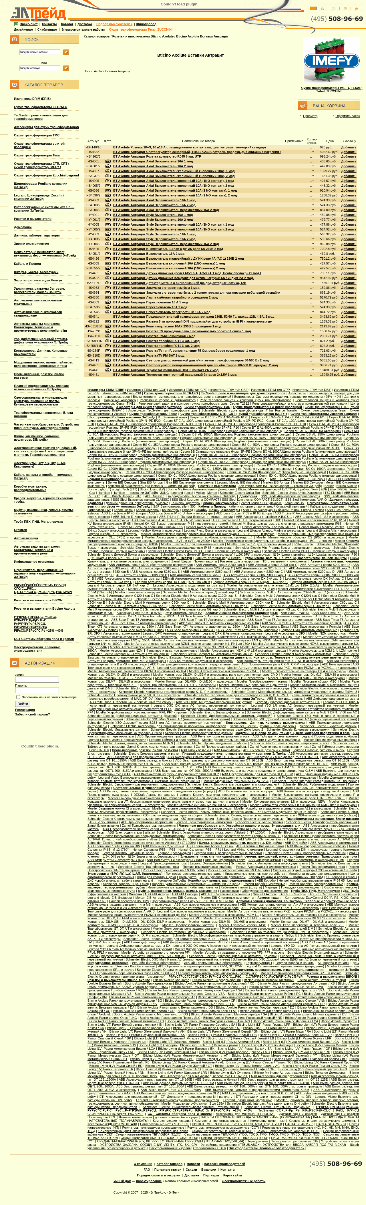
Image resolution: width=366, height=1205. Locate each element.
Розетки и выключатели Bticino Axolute (44, 608)
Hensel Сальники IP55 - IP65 (154, 849)
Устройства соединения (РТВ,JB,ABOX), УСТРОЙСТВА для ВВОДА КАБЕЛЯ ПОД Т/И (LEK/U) (273, 1144)
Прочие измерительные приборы (207, 866)
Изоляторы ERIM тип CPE (188, 389)
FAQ (147, 1169)
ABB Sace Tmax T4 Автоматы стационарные (211, 619)
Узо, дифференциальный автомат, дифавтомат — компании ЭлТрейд (41, 340)
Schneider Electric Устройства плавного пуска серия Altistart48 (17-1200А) (141, 842)
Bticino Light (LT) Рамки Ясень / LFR (304, 1038)
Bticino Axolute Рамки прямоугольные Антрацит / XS (296, 983)
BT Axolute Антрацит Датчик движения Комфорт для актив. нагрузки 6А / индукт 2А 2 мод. (183, 278)
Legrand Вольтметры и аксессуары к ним (314, 860)
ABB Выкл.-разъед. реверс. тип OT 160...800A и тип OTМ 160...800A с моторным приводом (272, 767)
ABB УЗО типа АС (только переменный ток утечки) (214, 702)
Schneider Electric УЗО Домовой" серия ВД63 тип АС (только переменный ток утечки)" (154, 722)
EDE (324, 489)
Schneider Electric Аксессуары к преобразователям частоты (312, 832)
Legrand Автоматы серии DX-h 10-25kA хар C (324, 582)
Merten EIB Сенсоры (308, 482)
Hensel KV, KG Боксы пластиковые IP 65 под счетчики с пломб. (181, 523)
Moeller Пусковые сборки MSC (314, 681)
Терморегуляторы (259, 963)
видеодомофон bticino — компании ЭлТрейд (202, 496)
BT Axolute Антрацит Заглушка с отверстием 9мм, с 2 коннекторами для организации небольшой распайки (196, 292)
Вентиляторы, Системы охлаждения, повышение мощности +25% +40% (287, 396)
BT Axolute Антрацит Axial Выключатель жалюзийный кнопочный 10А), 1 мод (174, 171)
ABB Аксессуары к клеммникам (333, 842)
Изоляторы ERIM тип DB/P (312, 389)
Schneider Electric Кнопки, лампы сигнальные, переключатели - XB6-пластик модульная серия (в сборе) (280, 815)
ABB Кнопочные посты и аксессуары (245, 791)
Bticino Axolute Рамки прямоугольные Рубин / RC (264, 993)
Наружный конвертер (120, 400)
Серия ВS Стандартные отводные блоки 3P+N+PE (301, 448)
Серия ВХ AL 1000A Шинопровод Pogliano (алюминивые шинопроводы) (305, 451)
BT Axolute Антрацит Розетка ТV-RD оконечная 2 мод (154, 336)
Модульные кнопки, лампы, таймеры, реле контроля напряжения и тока (43, 364)
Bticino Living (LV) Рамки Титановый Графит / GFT (239, 1069)
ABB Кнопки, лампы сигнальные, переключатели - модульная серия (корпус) (157, 791)
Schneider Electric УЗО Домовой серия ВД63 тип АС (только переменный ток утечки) (295, 719)
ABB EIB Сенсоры (311, 479)
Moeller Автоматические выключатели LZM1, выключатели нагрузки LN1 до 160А (240, 637)
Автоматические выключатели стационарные (242, 613)
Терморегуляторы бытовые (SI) (294, 1141)
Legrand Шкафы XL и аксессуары (112, 534)
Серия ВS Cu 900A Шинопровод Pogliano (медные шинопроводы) (210, 448)
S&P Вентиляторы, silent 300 (174, 506)
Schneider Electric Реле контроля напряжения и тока (289, 743)
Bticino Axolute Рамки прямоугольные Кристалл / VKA (285, 990)
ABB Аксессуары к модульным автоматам (128, 578)
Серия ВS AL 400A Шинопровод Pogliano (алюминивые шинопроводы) (290, 438)
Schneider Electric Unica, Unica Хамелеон (292, 492)
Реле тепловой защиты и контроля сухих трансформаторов (245, 400)
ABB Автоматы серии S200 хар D (325, 564)
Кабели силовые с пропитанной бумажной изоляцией (267, 506)
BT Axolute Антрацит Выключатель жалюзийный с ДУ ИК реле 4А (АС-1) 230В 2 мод (178, 258)
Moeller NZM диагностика (326, 633)
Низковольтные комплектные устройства (255, 873)
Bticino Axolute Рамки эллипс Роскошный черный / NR (242, 1017)
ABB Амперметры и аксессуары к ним (115, 860)
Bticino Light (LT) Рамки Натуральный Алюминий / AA (145, 1035)
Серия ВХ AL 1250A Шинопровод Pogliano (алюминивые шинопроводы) (141, 455)
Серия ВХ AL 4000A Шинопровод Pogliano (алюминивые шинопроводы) (252, 462)
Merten (212, 492)
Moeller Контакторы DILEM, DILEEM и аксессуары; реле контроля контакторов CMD (215, 674)
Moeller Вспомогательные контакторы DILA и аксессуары (304, 671)
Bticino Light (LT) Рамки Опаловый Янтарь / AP (169, 1038)
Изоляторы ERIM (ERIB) (32, 98)
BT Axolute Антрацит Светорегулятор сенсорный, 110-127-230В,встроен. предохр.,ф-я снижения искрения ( (197, 152)
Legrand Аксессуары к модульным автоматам (187, 585)
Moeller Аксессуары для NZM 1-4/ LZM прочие (323, 650)
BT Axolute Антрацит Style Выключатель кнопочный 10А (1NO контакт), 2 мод (173, 229)
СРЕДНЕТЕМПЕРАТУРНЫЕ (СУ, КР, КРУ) (128, 1141)
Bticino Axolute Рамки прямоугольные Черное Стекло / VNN (281, 1000)
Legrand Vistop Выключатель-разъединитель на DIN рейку (140, 777)
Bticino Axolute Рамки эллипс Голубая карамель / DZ (255, 1007)
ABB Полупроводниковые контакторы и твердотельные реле (194, 664)
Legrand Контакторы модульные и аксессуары (191, 667)
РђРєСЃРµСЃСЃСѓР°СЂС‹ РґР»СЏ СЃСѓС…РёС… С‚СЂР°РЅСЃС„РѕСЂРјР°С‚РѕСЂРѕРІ (236, 976)
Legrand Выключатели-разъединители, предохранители (226, 777)
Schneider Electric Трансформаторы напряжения (321, 822)
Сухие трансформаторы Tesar (37, 155)
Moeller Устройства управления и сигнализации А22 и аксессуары (282, 808)
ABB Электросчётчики (264, 860)
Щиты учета (187, 877)
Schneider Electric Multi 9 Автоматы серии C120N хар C (279, 595)
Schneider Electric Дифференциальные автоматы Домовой (132, 715)
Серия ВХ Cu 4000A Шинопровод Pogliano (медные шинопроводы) (207, 475)
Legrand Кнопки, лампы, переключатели (116, 739)
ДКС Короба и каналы (103, 880)
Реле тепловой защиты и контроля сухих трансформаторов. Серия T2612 (193, 403)
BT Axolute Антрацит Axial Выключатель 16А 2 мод (153, 166)
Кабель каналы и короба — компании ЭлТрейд (285, 877)
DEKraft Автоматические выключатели (191, 578)
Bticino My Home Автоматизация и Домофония (202, 489)
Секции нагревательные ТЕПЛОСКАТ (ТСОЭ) (234, 1138)
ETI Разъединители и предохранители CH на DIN (273, 1096)
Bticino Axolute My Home (171, 980)
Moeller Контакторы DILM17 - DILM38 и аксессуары (319, 674)
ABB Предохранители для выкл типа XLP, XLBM (257, 774)
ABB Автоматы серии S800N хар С (195, 575)
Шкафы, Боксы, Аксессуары (36, 272)
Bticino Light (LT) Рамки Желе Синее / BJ (273, 1028)
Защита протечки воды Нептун (38, 280)
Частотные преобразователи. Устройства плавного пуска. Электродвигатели (46, 426)
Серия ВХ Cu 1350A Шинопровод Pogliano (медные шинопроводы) (241, 468)
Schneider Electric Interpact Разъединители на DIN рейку (314, 781)
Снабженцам (47, 29)
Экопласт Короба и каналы (135, 966)
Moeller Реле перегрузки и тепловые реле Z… (307, 925)
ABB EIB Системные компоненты (225, 894)
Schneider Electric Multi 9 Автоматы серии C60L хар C (317, 602)
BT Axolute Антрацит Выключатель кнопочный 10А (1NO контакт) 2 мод (169, 268)
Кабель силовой (148, 510)
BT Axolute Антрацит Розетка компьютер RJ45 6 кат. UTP (157, 156)
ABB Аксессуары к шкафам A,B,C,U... (264, 516)
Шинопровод (146, 24)
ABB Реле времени (336, 664)
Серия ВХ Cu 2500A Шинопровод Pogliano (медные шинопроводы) (276, 472)
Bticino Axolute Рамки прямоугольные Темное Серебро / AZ (152, 997)
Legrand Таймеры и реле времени (174, 739)
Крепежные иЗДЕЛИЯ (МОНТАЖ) (112, 1124)
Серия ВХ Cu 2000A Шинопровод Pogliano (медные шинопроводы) (175, 472)
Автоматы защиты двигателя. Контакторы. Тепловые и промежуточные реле (37, 550)
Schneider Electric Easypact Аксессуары (171, 657)
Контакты (49, 24)
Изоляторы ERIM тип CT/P (270, 389)
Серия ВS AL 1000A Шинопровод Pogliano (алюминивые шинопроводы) (236, 434)
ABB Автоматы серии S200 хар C (272, 564)
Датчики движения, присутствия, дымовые (137, 503)
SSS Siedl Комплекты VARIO (306, 499)
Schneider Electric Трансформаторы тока (148, 866)
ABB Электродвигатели (125, 832)
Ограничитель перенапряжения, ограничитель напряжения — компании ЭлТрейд (44, 573)
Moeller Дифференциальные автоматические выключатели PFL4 (222, 949)
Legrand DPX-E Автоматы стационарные (232, 633)
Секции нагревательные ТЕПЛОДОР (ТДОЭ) (148, 1134)
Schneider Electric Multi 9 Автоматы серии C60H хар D (232, 602)
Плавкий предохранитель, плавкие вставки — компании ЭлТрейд (41, 387)
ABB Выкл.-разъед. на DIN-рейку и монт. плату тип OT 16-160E (282, 763)
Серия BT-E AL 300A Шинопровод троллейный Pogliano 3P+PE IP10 (189, 427)
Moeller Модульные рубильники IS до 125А (236, 781)
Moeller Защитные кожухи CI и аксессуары (118, 808)
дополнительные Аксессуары (176, 1117)
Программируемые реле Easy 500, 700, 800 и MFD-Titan (193, 901)
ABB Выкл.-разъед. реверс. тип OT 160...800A (168, 767)
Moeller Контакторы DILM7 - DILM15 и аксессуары (307, 921)
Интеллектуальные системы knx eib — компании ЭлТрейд (219, 479)
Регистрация (25, 709)
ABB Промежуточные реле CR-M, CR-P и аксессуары (280, 664)
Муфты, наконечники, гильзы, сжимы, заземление (177, 890)
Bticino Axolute (347, 486)
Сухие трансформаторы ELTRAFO (40, 107)
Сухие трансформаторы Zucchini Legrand (46, 175)
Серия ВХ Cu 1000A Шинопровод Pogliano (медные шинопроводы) (306, 465)
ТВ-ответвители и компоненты (284, 561)
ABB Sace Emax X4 (117, 616)
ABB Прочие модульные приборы (162, 736)
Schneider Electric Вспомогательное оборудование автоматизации (136, 836)
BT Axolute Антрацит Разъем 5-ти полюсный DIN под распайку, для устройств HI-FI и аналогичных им (192, 321)
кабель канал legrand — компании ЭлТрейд (154, 880)
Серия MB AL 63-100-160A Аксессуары (313, 431)
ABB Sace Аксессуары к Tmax (142, 630)
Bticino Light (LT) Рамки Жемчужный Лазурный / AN (146, 1031)
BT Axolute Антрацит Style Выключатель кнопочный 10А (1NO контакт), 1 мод (173, 224)
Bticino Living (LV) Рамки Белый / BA (244, 1048)
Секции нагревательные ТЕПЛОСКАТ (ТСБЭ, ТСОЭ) (159, 1138)
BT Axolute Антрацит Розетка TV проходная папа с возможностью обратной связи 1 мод (182, 331)
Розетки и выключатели (32, 218)
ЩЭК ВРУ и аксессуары (253, 554)
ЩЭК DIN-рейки (113, 856)
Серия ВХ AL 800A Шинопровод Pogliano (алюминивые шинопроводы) (200, 465)
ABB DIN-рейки (296, 842)
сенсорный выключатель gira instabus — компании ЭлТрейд (152, 486)
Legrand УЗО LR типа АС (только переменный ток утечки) (297, 705)
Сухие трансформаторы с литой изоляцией (267, 407)
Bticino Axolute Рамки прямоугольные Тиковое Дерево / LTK (241, 997)
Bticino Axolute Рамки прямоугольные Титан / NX (322, 997)
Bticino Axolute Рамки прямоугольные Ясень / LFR (197, 1004)
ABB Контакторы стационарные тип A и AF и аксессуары (280, 661)
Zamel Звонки (295, 503)
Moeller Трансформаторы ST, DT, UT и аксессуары (178, 685)
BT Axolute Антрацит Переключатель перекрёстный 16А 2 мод (161, 312)
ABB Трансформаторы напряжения (147, 822)
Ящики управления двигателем (223, 877)
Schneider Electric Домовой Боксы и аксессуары (122, 554)
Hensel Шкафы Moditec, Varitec (321, 527)
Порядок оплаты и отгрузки (158, 1175)
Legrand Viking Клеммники (243, 849)
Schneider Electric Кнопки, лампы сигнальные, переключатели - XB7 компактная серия (150, 818)
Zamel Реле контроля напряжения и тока (279, 746)
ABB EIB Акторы (282, 479)
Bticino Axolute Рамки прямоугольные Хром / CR (200, 1000)
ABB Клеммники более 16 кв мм (210, 846)
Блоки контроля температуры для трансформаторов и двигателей (182, 396)
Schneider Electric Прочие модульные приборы (211, 743)
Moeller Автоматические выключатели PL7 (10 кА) (238, 588)
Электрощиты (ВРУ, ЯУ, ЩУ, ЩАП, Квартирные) (124, 873)
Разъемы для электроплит (239, 561)
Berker (329, 486)
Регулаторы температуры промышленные (153, 1127)
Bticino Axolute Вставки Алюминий (269, 980)
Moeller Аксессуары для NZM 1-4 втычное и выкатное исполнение (148, 650)
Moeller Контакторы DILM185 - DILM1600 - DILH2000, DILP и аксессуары (209, 678)
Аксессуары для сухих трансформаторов (46, 127)
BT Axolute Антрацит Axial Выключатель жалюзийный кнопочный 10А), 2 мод (174, 176)
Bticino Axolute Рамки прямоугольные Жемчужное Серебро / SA (194, 990)
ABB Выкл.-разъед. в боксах (151, 760)
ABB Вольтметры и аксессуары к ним (174, 860)
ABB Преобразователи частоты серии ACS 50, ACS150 (144, 829)
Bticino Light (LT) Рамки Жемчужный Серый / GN (222, 1031)
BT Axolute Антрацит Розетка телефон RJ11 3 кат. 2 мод (156, 345)
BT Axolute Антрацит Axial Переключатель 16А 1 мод (154, 200)
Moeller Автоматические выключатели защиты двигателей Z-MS (268, 928)
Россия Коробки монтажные (264, 884)
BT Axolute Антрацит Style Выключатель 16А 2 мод (153, 219)
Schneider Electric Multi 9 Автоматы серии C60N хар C (208, 606)
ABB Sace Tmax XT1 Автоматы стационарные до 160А (219, 623)
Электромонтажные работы (83, 29)
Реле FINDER (99, 750)
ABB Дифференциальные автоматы (332, 698)
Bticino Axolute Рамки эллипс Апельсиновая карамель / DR (281, 1004)
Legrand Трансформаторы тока (163, 863)
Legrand (177, 492)
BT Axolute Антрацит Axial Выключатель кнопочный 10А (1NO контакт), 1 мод (173, 180)
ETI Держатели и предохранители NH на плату (196, 1096)
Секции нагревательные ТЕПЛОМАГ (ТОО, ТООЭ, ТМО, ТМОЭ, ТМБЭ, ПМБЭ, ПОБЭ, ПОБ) (252, 1134)
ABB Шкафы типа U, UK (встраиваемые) (242, 520)
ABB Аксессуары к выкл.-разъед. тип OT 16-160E (283, 757)
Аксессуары (297, 393)
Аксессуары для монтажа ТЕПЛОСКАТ (245, 1113)
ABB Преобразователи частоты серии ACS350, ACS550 (229, 829)
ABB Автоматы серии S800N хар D (141, 575)
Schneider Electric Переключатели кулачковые (250, 818)
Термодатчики (257, 1141)
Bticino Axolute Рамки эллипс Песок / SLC (170, 1017)
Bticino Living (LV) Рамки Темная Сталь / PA (315, 1065)
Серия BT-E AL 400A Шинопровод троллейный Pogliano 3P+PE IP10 (291, 427)
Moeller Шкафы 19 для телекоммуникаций (192, 544)
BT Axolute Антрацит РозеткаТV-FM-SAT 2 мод (148, 355)
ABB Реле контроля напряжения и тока (219, 736)
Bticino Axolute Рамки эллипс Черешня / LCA (285, 1021)
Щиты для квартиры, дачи (156, 877)
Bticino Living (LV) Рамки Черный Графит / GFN (313, 1069)
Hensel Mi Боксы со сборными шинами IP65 (150, 527)
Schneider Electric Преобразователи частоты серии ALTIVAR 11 (234, 836)
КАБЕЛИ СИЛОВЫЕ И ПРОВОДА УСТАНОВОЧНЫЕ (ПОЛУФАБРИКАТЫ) (255, 1117)
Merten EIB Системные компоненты (227, 897)
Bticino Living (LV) (152, 489)
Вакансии (208, 1169)
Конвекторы (170, 510)
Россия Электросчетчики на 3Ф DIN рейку (239, 870)
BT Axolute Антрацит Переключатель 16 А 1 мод (150, 302)
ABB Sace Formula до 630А (154, 616)
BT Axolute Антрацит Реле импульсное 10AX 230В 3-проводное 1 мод (167, 326)
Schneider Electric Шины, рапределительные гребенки (305, 853)
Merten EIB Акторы (276, 482)
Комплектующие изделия (171, 1120)
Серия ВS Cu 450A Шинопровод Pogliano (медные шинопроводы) (280, 444)
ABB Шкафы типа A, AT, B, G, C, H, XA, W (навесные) (171, 520)
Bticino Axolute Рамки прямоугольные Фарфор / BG (124, 1000)
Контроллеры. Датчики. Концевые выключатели (265, 722)
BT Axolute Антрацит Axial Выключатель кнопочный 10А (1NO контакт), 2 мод (173, 185)
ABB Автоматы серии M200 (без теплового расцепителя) (151, 564)
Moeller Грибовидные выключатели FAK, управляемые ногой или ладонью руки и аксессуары (178, 798)
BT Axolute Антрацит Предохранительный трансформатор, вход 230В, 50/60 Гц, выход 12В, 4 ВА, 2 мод (193, 316)
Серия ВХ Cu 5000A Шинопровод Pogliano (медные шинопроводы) (308, 475)
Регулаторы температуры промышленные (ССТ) (223, 1127)
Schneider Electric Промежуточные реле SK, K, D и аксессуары (133, 695)
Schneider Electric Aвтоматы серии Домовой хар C (200, 592)
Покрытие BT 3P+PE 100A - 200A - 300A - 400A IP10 (289, 417)
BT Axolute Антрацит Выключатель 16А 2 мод (148, 253)
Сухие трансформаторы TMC (36, 135)
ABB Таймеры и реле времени (275, 736)
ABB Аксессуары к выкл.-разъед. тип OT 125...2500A (206, 757)
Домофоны (23, 227)
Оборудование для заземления (265, 890)
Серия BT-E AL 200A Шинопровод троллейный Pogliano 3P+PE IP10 (255, 424)
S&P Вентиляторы (108, 942)
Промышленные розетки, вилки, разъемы (145, 750)
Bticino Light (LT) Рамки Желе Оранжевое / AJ (206, 1028)
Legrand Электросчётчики (209, 863)
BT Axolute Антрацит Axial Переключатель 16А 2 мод (154, 205)
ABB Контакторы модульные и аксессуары (201, 661)
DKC (277, 520)
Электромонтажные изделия (169, 1148)
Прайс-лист (26, 24)
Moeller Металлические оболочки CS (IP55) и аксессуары (300, 537)
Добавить (348, 147)
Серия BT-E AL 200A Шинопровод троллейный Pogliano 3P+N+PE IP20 (149, 424)
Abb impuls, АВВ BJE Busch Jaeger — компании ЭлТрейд (280, 486)
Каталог (67, 24)
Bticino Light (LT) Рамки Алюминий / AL (231, 1041)
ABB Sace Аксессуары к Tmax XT (191, 630)
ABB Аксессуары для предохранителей (136, 757)
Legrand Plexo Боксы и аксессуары (209, 530)
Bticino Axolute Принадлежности (148, 983)
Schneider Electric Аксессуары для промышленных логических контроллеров (168, 726)
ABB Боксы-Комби (227, 750)
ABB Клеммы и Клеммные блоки (260, 846)
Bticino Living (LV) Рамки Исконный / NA (167, 1052)
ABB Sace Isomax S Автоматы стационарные (211, 616)
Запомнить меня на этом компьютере (49, 697)
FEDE (343, 489)
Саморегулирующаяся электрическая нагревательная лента (143, 1131)
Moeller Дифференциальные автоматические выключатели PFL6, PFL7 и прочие (233, 709)
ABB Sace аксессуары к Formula (316, 626)
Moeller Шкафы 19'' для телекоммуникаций (259, 544)
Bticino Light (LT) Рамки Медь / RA (286, 1031)
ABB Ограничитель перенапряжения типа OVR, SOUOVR (200, 966)
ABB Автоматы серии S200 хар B (220, 564)
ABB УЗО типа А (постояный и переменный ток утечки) (130, 702)
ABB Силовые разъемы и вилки (266, 750)
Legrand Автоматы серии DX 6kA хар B (252, 578)
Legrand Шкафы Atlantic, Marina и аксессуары (270, 530)
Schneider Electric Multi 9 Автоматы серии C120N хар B (196, 595)
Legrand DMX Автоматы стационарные (309, 630)
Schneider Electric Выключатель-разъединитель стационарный (233, 784)
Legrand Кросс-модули (174, 853)
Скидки (191, 1169)
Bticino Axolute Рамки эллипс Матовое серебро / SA (229, 1014)
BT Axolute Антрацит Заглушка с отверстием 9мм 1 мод (156, 287)
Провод (187, 510)
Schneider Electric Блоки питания (259, 822)
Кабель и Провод (27, 263)
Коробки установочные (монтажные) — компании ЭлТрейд (196, 884)
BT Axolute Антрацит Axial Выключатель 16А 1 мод (153, 161)
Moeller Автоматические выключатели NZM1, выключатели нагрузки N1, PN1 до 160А (187, 643)
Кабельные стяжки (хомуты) (241, 887)
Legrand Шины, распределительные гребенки (228, 853)
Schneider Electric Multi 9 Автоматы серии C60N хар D (291, 606)
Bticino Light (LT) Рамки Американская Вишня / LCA (301, 1041)
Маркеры (271, 887)
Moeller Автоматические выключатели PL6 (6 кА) (163, 588)
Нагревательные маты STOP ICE (164, 1124)
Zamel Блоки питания (103, 825)
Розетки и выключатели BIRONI (38, 600)
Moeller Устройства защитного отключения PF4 (155, 952)
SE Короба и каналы (341, 877)
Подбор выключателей (114, 24)
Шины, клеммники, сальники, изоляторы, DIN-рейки (37, 437)
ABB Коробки (266, 880)
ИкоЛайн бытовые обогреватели (156, 963)
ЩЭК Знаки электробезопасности (152, 856)
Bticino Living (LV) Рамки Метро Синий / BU (161, 1059)
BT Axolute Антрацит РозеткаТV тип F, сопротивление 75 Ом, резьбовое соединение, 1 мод (184, 350)
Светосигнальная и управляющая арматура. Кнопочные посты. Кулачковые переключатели (40, 401)
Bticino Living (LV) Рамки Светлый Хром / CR (326, 1062)
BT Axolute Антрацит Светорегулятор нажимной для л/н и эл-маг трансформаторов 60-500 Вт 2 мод (191, 360)
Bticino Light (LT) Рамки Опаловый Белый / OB (222, 1035)
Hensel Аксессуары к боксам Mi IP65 (269, 527)
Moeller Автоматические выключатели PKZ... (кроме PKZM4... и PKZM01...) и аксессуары (292, 667)
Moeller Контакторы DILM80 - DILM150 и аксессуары (194, 681)
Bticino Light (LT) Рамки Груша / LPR (264, 1024)
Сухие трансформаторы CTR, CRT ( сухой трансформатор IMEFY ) (41, 165)
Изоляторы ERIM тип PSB (121, 393)
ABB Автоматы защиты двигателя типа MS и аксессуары (129, 904)
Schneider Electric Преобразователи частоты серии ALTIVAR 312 (308, 839)
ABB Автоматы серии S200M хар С (207, 568)
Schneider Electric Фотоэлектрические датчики (198, 733)
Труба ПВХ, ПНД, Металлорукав (38, 521)
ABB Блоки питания (103, 822)
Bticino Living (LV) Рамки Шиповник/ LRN (177, 1072)
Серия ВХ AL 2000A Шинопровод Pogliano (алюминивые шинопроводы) (198, 458)
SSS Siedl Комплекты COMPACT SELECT (252, 499)
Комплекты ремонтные (267, 1120)
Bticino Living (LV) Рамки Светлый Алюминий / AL (188, 1062)
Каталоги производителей (224, 1164)
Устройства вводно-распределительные (318, 873)
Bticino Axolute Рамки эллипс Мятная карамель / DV (308, 1014)
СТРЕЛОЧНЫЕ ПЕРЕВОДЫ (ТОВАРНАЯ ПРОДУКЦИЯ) (203, 1141)
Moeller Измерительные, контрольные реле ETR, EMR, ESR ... (298, 798)
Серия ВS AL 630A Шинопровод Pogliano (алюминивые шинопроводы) (237, 441)
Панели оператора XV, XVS (129, 901)
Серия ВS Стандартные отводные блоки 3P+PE (215, 451)
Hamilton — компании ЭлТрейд (135, 492)
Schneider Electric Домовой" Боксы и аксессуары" (196, 554)
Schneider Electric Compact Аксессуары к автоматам (293, 654)
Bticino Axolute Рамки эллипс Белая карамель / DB (175, 1007)
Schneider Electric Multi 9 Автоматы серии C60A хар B (173, 599)
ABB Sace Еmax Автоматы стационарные (248, 630)
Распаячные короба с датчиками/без (168, 400)
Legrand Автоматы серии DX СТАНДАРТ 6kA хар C (250, 582)
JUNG (164, 492)
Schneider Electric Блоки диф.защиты (217, 712)
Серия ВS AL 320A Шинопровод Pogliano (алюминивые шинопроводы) (184, 438)
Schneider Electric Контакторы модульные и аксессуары (249, 688)
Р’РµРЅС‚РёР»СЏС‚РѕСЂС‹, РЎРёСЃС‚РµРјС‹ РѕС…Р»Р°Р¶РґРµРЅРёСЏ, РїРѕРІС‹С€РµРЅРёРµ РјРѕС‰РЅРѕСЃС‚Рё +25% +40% (38, 623)
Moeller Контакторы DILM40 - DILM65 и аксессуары (306, 678)
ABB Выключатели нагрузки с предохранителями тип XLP (176, 774)
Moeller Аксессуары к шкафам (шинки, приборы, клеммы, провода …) (198, 537)
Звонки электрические (31, 243)
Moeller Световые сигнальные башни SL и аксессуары (207, 805)
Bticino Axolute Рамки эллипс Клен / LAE (207, 1011)
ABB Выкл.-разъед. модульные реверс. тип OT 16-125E (307, 760)
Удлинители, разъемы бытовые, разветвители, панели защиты (39, 290)
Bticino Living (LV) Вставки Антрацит (266, 1045)
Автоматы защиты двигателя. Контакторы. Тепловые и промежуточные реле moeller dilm (40, 327)
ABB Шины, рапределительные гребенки (317, 846)
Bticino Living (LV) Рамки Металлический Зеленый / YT (274, 1055)
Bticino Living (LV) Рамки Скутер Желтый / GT (178, 1065)
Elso (333, 489)
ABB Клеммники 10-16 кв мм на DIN (113, 846)
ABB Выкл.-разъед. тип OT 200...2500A (183, 770)
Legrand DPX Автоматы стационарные (171, 633)
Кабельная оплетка (204, 887)
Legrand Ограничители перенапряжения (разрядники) (284, 966)
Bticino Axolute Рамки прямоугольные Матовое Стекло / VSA (179, 993)
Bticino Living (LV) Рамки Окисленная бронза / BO (310, 1059)
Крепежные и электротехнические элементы (322, 1120)
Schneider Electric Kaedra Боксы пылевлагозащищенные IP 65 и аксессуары (176, 547)
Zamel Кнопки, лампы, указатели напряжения (160, 746)
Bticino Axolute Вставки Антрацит (202, 36)
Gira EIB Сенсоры (292, 894)
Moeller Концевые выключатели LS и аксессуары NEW (283, 801)
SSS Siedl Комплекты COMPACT (195, 499)
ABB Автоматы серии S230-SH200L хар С (319, 568)
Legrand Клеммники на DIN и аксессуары (297, 849)
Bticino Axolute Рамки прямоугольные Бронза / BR (208, 987)
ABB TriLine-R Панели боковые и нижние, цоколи (196, 516)
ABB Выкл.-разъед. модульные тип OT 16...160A (199, 763)
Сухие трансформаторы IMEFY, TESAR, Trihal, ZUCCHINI (331, 89)
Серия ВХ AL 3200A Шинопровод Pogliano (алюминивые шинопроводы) (141, 462)
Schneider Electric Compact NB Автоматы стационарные (128, 654)
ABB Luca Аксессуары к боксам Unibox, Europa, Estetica (283, 510)
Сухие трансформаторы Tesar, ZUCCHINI (141, 29)
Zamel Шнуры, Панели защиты (194, 561)
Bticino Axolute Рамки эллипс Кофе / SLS (270, 1011)
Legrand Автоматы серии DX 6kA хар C (314, 578)
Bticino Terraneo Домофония (326, 1072)
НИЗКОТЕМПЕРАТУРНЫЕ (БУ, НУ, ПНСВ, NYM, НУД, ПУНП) (237, 1124)
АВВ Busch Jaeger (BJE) (122, 496)
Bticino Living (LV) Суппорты (230, 1072)
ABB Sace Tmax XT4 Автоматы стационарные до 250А (199, 626)
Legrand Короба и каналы (294, 963)
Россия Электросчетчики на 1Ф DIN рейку (174, 870)
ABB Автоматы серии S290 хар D (310, 571)
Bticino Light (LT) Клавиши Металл (174, 1041)
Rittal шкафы (304, 544)
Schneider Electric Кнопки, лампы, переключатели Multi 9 (130, 743)
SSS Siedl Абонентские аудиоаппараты (290, 496)
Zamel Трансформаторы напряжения (149, 825)
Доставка (84, 24)
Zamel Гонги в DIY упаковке (261, 503)
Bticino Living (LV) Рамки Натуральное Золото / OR (233, 1059)
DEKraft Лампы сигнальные (154, 794)
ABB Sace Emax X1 (295, 613)
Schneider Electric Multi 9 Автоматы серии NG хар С (262, 609)
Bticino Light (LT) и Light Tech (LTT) (112, 489)
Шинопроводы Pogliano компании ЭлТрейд (121, 417)
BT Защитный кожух (172, 417)
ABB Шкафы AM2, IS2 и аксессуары (322, 516)
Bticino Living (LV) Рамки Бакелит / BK (186, 1048)
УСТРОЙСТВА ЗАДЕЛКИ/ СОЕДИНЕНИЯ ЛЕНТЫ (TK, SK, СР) (148, 1144)
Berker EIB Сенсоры (122, 482)
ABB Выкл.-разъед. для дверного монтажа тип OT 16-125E (219, 760)
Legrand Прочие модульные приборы (329, 736)
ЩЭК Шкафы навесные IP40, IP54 (113, 558)
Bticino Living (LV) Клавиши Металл (321, 1045)
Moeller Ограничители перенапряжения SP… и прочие (300, 973)
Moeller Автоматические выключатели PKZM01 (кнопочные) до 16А (136, 671)
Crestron (20, 530)
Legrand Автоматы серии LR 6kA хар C (118, 585)
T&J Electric (333, 492)
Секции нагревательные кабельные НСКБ (287, 1131)
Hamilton (104, 492)
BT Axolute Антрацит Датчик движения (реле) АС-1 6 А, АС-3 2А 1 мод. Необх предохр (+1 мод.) (187, 273)
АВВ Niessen (154, 496)
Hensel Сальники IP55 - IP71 (199, 849)
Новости (193, 1164)
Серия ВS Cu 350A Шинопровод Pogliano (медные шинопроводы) (181, 444)
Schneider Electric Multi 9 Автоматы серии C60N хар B (126, 606)
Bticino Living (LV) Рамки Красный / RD (301, 1052)
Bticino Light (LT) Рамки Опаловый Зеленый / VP (296, 1035)
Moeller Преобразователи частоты (262, 681)
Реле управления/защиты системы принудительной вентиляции (299, 403)
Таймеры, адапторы (185, 503)
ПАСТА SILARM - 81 (331, 1124)
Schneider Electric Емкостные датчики (328, 726)
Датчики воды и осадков (298, 1113)
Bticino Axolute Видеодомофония (216, 980)
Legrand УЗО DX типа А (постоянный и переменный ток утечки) (221, 945)
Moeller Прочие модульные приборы (330, 739)
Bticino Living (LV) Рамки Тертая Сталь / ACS (168, 1069)
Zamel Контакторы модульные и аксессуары (324, 695)
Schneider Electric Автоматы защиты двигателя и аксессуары (160, 688)
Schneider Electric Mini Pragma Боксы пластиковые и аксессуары (282, 547)
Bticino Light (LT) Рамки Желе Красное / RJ (138, 1028)
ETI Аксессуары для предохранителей (128, 1096)
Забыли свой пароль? (32, 714)
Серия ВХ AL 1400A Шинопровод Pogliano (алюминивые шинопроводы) (252, 455)
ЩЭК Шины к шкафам (289, 554)
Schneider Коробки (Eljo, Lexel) (126, 884)
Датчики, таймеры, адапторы (37, 235)
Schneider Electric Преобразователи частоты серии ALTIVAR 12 (209, 839)
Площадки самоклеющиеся (301, 887)
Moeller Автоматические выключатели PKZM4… (224, 671)
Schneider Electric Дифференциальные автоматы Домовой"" (226, 715)
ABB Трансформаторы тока (225, 860)
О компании (143, 1164)
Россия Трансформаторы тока (322, 866)
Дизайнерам (23, 29)
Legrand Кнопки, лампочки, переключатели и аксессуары (223, 794)
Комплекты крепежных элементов (220, 1120)
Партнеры (210, 1175)
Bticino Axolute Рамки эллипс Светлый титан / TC (321, 1017)
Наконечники (229, 890)
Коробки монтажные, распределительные (30, 488)
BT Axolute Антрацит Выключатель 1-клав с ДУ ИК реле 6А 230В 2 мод (168, 248)
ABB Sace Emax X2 (327, 613)
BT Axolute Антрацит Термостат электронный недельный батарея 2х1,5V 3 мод (174, 374)
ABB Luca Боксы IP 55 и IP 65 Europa (244, 513)
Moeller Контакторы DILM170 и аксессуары (119, 678)
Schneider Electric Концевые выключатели (298, 729)
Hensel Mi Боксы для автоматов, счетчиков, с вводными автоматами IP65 (286, 523)
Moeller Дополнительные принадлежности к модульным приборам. (251, 739)
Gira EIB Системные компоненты (190, 482)
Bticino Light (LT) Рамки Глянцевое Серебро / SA (199, 1024)
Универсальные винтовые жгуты (111, 890)
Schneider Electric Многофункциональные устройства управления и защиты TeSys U (294, 691)
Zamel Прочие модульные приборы (221, 746)
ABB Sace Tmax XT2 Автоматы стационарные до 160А (302, 623)
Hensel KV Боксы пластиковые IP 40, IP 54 (315, 520)
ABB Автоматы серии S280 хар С (258, 571)
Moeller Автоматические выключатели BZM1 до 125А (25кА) (273, 585)
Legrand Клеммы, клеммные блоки (128, 853)
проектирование (149, 1181)
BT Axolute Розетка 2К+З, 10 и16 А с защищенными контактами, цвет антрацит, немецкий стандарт (189, 147)
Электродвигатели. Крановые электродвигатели (37, 648)
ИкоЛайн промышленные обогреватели (213, 963)
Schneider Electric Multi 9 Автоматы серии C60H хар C (148, 602)
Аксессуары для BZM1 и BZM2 (139, 613)
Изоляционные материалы (167, 887)
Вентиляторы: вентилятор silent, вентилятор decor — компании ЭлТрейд (45, 253)
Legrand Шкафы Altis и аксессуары (332, 530)
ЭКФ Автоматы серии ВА (184, 613)
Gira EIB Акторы (151, 482)
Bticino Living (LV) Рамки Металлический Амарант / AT (185, 1055)
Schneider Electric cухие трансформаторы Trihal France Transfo (249, 410)
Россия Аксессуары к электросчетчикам (266, 866)
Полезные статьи (168, 1169)
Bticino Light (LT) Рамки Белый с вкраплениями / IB (124, 1024)
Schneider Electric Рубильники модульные (314, 784)
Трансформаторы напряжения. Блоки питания (322, 818)
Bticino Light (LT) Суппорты (158, 1045)
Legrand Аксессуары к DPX (285, 633)
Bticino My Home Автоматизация (278, 1072)
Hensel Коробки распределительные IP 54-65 (312, 880)
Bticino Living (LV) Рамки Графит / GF (302, 1048)
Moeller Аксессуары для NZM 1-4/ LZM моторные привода (243, 650)
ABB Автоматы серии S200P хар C (261, 568)
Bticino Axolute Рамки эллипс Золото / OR (143, 1011)
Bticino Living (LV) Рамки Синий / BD (115, 1065)
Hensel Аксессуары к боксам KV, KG (212, 527)
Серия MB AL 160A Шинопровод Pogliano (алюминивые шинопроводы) (230, 431)
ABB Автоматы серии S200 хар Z (155, 568)
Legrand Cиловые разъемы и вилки (319, 750)
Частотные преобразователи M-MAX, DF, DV (120, 698)
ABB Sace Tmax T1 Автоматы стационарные (279, 616)
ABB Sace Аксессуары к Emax (266, 626)
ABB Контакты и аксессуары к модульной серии (313, 791)
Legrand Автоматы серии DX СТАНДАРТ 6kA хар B (172, 582)
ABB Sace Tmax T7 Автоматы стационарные (143, 623)
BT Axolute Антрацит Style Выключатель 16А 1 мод (153, 214)
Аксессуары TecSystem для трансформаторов (163, 410)
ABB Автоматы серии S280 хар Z (207, 571)
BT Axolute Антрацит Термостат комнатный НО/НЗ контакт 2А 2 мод (166, 370)
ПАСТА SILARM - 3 (299, 1124)
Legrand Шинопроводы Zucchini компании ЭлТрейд (39, 197)
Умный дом (122, 1181)
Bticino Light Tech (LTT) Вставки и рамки (209, 1045)
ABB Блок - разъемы (196, 750)
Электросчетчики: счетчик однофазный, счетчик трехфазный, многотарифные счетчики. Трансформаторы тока (45, 451)
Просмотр (310, 116)
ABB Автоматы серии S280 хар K (156, 571)
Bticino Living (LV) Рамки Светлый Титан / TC (259, 1062)
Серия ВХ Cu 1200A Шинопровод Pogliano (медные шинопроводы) (137, 468)
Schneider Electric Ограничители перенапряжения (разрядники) (183, 969)
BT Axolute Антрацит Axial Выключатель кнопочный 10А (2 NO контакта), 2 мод (175, 195)
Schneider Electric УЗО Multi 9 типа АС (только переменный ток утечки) (178, 719)
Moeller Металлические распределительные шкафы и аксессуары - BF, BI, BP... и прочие (207, 534)
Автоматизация (26, 538)
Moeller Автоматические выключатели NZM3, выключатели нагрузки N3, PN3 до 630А (173, 647)
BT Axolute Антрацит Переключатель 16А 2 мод (150, 307)
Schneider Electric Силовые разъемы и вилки (147, 753)
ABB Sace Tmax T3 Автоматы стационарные (143, 619)
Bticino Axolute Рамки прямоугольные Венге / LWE (286, 987)
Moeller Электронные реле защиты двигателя (253, 685)
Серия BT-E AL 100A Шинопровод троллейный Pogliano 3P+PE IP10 (214, 420)
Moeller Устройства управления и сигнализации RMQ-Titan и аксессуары (303, 805)
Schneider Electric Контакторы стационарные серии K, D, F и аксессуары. (173, 691)
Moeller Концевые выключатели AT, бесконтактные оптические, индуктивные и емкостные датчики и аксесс (223, 799)
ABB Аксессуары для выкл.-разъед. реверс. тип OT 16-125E (204, 1076)
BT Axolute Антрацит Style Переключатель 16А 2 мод (154, 239)
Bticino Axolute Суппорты (339, 1021)
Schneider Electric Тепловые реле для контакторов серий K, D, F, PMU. (236, 695)
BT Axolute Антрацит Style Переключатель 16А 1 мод (154, 234)
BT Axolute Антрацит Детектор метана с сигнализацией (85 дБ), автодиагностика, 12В (179, 283)
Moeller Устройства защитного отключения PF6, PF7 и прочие (141, 712)
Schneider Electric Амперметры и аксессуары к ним (269, 863)
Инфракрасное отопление (34, 561)
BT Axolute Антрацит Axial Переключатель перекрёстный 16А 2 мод (166, 210)
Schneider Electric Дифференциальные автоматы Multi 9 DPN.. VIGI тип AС (302, 712)
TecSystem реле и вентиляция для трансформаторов (40, 117)
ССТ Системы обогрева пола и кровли (44, 639)
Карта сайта (232, 1175)
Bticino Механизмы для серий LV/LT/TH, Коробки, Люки (278, 489)
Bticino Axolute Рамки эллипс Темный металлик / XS (125, 1021)
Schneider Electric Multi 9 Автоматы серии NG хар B (183, 609)
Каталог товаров (97, 36)
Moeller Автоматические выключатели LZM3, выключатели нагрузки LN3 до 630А (211, 640)
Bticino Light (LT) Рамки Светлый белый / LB (241, 1038)
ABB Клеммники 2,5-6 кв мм (163, 846)
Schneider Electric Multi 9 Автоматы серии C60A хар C (255, 599)
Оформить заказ (347, 116)
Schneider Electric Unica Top (240, 492)
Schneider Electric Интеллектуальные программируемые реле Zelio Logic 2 (207, 729)
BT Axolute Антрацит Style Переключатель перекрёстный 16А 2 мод (166, 244)
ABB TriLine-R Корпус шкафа (134, 516)
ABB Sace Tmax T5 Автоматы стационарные (280, 619)
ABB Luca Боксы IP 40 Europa (124, 513)
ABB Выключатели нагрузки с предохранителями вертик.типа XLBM (263, 770)
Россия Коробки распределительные (316, 884)
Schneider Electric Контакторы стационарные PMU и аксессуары (279, 932)
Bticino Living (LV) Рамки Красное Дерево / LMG (234, 1052)
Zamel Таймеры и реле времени (335, 746)
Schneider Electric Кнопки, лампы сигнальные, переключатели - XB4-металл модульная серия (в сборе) (239, 812)
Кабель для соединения (327, 506)
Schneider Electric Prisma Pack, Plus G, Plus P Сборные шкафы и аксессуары (204, 551)
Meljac (200, 492)
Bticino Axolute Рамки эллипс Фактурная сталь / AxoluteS (208, 1021)
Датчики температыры (135, 1117)
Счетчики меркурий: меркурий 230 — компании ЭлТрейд (315, 870)
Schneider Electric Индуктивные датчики (117, 729)
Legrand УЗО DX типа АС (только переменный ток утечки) (200, 705)
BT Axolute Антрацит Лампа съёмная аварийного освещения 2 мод (165, 297)
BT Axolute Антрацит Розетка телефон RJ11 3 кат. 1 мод (156, 341)
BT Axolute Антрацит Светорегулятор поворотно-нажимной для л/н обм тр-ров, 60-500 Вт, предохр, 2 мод (195, 365)
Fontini (354, 489)
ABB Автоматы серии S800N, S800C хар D (255, 575)
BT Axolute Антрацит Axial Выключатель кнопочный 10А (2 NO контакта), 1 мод (175, 190)
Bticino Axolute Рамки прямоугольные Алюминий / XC (214, 983)
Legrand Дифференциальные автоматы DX (287, 702)
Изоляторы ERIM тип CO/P (146, 389)
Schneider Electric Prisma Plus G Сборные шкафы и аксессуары (310, 551)
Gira (92, 492)
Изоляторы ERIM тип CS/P (229, 389)
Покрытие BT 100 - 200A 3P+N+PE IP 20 (219, 417)
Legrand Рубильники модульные (293, 777)
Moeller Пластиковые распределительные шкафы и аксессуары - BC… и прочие (272, 540)
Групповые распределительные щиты (194, 873)
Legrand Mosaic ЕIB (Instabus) (238, 482)
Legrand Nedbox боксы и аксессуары (155, 530)
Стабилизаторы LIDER (209, 1148)
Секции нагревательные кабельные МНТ (222, 1131)
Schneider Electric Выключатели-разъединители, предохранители (135, 784)
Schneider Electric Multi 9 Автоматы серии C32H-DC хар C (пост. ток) (291, 592)
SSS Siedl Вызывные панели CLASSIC (141, 499)
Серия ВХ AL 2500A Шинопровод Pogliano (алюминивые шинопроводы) (305, 458)
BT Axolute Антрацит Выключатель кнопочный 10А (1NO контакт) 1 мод (169, 263)
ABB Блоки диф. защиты (285, 698)
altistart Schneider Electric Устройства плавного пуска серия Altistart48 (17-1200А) (205, 832)
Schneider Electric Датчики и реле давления (263, 726)
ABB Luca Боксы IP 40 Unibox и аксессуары (180, 513)
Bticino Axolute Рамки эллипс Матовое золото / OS (151, 1014)
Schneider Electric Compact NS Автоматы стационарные (211, 654)
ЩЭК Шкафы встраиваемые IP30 (333, 554)
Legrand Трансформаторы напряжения (204, 822)
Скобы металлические (340, 887)
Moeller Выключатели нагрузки (137, 592)
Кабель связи (123, 510)
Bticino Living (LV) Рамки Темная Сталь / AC (247, 1065)
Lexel (189, 492)
